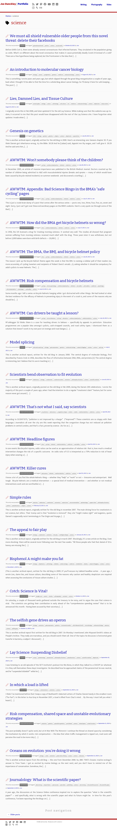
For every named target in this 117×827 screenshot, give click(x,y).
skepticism (97, 103)
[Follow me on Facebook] (46, 4)
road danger (21, 289)
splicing (101, 347)
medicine (60, 74)
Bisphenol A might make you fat (36, 559)
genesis (45, 136)
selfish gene (15, 628)
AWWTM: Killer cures (28, 468)
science (52, 45)
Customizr (59, 822)
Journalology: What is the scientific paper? (45, 780)
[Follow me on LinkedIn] (54, 4)
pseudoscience (16, 505)
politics (47, 45)
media (75, 412)
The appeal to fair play (28, 530)
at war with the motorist (26, 165)
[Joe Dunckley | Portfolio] (13, 4)
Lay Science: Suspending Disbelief (38, 652)
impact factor (47, 785)
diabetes (56, 564)
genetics (54, 74)
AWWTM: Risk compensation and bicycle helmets (51, 281)
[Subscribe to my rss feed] (34, 4)
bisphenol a (42, 564)
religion (56, 136)
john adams (86, 286)
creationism (49, 379)
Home (8, 16)
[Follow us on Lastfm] (41, 7)
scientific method (94, 379)
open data (62, 785)
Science (22, 74)
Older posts (14, 814)
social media (59, 45)
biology (35, 74)
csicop (34, 657)
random (22, 45)
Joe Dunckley (44, 822)
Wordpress (51, 822)
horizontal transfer (66, 625)
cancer (40, 74)
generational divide (38, 45)
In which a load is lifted (29, 685)
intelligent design (63, 535)
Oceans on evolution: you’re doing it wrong (45, 751)
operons (107, 625)
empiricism (65, 502)
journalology (23, 785)
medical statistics (87, 318)
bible (34, 136)
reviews (90, 347)
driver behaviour (51, 318)
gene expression (54, 347)
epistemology (84, 502)
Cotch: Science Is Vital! (29, 591)
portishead (69, 723)
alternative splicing (38, 347)
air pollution (45, 412)
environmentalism (74, 502)
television (81, 755)
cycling (43, 165)
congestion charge (62, 412)
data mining (39, 785)
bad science (53, 412)
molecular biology (69, 74)
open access (55, 785)
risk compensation (11, 289)
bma (43, 198)
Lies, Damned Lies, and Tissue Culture (41, 98)
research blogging (81, 347)
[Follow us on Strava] (37, 7)
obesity (86, 564)
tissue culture (104, 103)
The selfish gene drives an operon (38, 620)
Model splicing (22, 342)
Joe (78, 45)
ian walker (79, 286)
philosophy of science (77, 379)
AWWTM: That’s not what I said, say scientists (48, 407)
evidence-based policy (52, 165)
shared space (82, 723)
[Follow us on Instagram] (34, 7)
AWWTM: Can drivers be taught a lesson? (44, 313)
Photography (96, 4)
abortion (35, 502)
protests (65, 596)
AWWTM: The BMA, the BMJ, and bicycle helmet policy (55, 252)
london (70, 412)
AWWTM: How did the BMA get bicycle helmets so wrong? (58, 223)
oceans (70, 755)
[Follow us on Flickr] (58, 4)
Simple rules (20, 497)
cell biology (55, 103)
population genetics (59, 723)
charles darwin (44, 690)
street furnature (91, 723)
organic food (92, 502)
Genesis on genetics (27, 131)
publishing (69, 785)
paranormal (50, 657)
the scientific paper (104, 785)
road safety (28, 289)
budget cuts (39, 596)
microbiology (88, 625)
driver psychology (51, 286)
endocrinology (64, 564)
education (65, 318)
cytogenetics (47, 74)
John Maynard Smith (78, 625)
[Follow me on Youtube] (50, 4)
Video (109, 4)
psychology (101, 286)
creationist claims (58, 379)
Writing (83, 4)
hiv (68, 103)
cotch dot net (23, 596)
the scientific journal (92, 785)
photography (57, 596)
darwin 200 (23, 690)
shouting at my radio (25, 755)
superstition (76, 136)
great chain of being (61, 755)
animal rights (36, 103)
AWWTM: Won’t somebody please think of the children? (56, 160)
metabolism (79, 564)
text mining (83, 785)
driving (59, 318)
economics (57, 502)
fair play (55, 535)
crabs (46, 755)
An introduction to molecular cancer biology (47, 69)
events (45, 596)
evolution (67, 379)
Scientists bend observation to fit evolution (46, 374)
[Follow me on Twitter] (38, 4)
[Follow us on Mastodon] (42, 4)
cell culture (63, 103)
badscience (36, 379)
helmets (62, 165)
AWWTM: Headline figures (32, 439)
